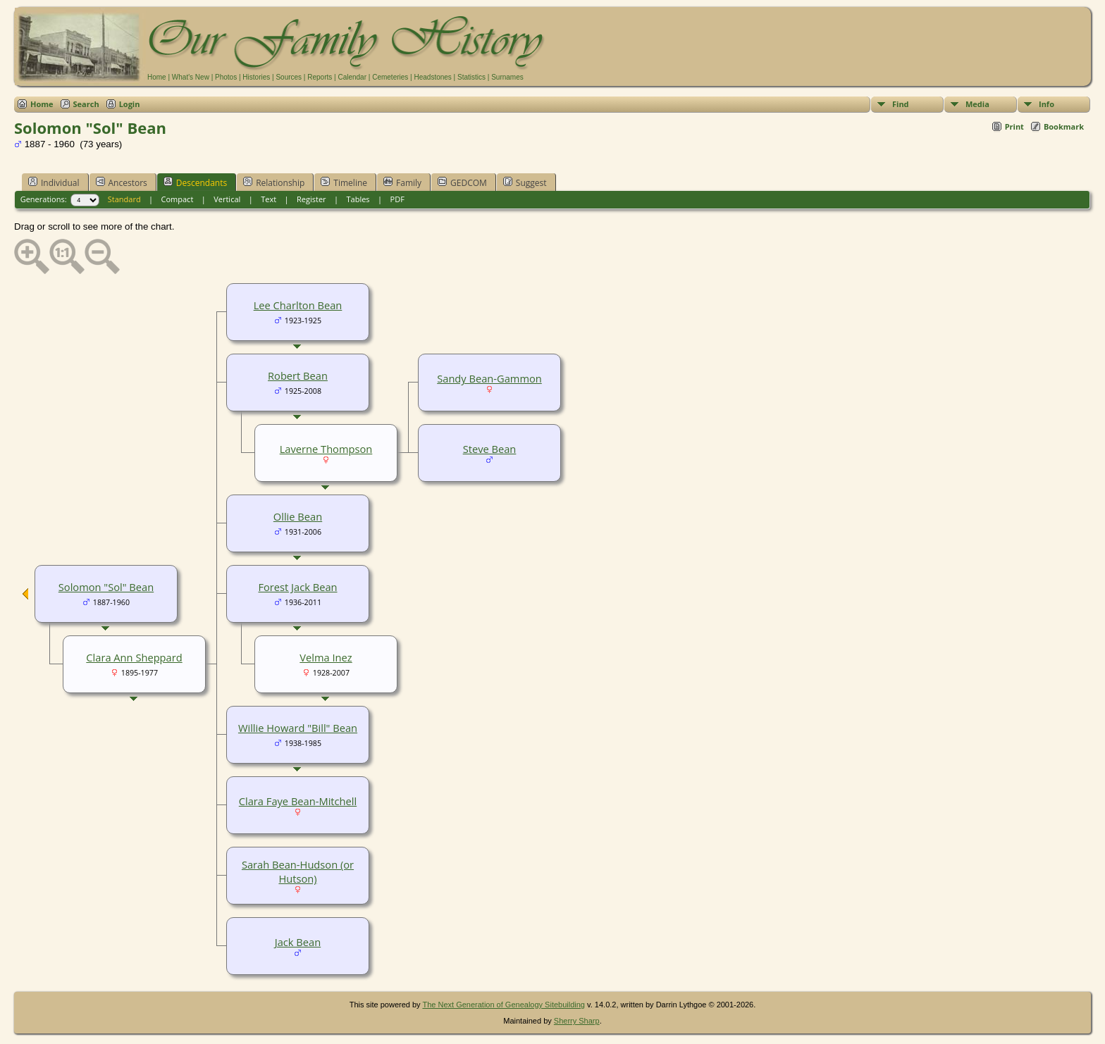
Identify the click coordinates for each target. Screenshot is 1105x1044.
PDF (397, 199)
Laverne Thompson (326, 449)
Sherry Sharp (577, 1021)
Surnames (507, 77)
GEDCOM (462, 182)
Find (900, 104)
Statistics (471, 77)
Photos (226, 77)
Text (268, 199)
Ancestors (121, 182)
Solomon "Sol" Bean (106, 587)
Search (86, 104)
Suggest (525, 182)
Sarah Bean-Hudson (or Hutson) (298, 871)
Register (311, 199)
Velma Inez (326, 657)
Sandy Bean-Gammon (489, 378)
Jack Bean (298, 942)
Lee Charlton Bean (298, 305)
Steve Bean (490, 449)
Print (1014, 126)
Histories (256, 77)
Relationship (273, 182)
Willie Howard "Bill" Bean (297, 728)
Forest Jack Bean (297, 587)
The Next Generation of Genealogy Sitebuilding (503, 1004)
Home (156, 77)
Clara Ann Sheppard (134, 657)
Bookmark (1064, 126)
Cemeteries (390, 77)
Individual (54, 182)
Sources (289, 77)
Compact (177, 199)
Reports (319, 77)
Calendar (352, 77)
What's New (190, 77)
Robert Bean (298, 375)
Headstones (432, 77)
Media (977, 104)
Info (1046, 104)
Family (402, 182)
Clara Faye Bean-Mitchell (298, 801)
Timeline (344, 182)
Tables (358, 199)
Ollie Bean (297, 516)
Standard (124, 199)
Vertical (227, 199)
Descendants (195, 182)
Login (129, 104)
